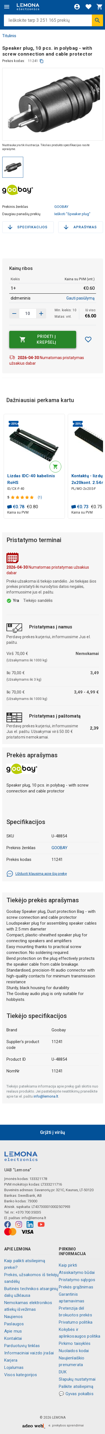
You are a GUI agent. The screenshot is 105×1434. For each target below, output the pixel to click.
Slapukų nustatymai (77, 1379)
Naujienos (13, 1316)
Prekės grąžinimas (76, 1287)
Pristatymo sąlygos (77, 1279)
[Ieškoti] (97, 20)
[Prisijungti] (77, 6)
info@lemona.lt (46, 1096)
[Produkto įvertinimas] (23, 497)
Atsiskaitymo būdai (77, 1272)
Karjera (10, 1360)
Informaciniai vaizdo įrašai (29, 1352)
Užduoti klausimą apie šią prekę (36, 873)
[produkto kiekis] (27, 313)
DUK (62, 1371)
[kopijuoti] (41, 61)
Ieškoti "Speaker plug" (72, 214)
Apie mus (13, 1331)
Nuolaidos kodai (74, 1350)
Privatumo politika (75, 1322)
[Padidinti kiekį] (14, 313)
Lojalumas (14, 1367)
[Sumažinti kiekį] (41, 313)
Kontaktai (13, 1338)
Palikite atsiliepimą (76, 1386)
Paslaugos (14, 1323)
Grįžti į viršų (52, 1132)
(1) (40, 497)
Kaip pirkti (68, 1265)
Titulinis (9, 35)
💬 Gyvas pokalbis (76, 1393)
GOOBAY (61, 207)
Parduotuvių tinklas (22, 1345)
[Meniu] (6, 6)
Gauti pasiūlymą (80, 298)
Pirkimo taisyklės (74, 1343)
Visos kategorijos (20, 1374)
